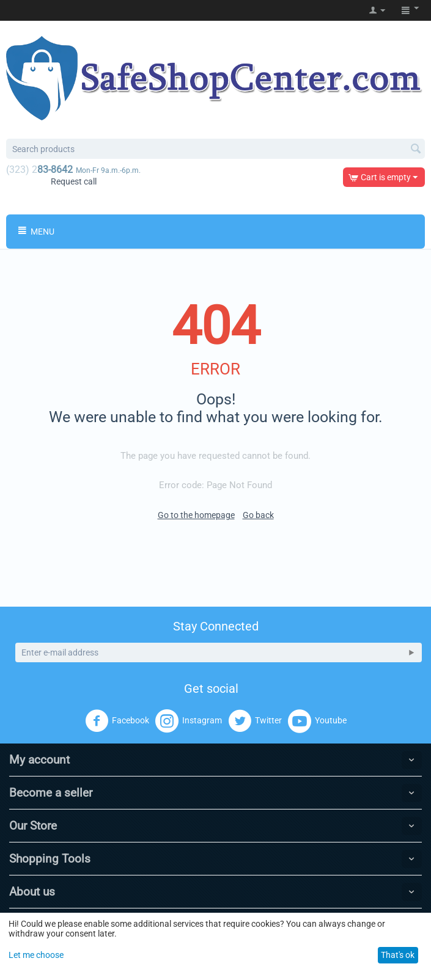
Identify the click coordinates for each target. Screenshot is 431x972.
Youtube (317, 721)
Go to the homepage (196, 515)
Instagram (188, 721)
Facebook (117, 721)
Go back (258, 515)
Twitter (255, 721)
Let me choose (36, 955)
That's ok (397, 955)
